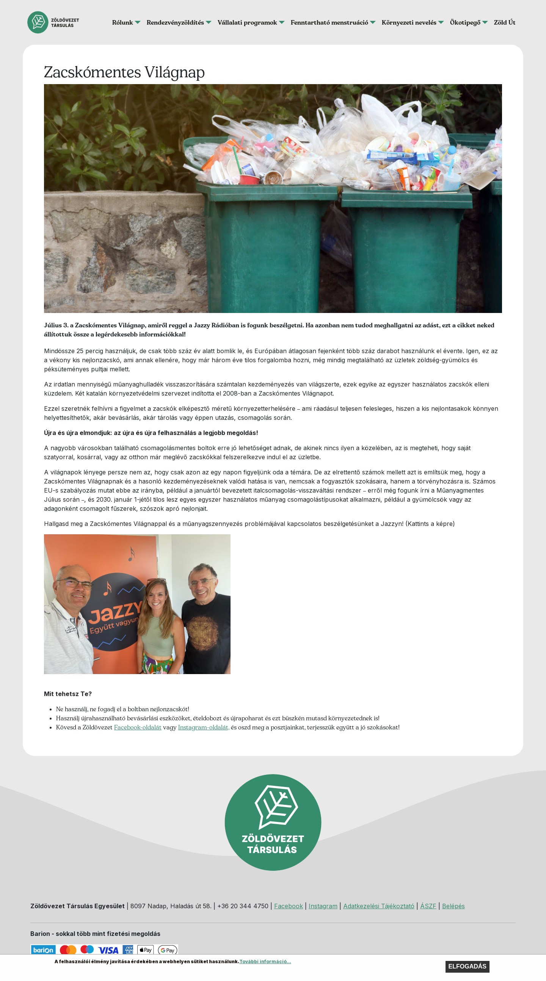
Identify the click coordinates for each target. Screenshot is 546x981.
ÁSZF (428, 906)
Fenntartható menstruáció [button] (329, 22)
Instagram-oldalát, (203, 727)
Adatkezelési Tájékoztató (378, 906)
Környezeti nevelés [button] (409, 22)
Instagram (323, 906)
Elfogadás (467, 966)
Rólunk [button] (122, 22)
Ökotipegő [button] (465, 22)
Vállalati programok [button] (247, 22)
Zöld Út (505, 22)
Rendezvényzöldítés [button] (175, 22)
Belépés (453, 906)
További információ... (265, 961)
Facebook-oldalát (138, 727)
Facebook (288, 906)
